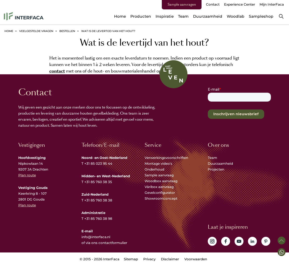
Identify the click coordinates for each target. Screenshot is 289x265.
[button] (281, 252)
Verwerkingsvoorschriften (166, 158)
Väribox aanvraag (159, 187)
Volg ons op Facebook (225, 241)
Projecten (216, 169)
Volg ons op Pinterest (265, 241)
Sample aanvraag (159, 175)
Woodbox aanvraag (161, 181)
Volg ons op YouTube (239, 241)
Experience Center (239, 4)
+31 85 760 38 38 (98, 200)
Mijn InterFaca (272, 4)
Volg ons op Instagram (212, 241)
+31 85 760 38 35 (98, 182)
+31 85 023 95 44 (98, 163)
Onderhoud (154, 169)
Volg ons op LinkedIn (252, 241)
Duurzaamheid (220, 163)
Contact (213, 4)
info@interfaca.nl (95, 237)
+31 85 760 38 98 (98, 218)
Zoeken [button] (281, 16)
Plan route (27, 175)
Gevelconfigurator (160, 192)
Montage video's (158, 163)
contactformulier (112, 243)
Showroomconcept (161, 198)
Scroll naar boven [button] (281, 240)
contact (57, 71)
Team (212, 158)
